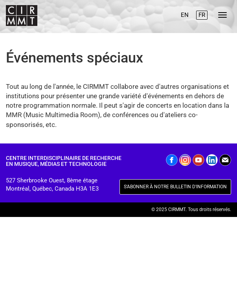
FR (201, 14)
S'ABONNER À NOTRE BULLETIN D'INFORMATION (175, 186)
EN (185, 14)
